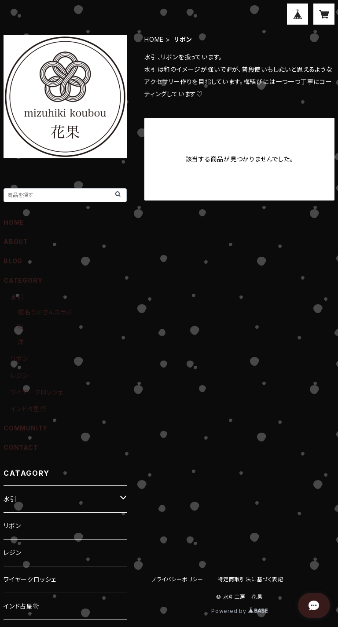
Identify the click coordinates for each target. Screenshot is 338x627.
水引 (17, 297)
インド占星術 (29, 408)
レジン (19, 375)
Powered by (239, 611)
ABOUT (16, 241)
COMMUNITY (26, 428)
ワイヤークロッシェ (37, 392)
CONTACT (21, 447)
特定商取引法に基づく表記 (250, 579)
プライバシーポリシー (177, 579)
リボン (19, 358)
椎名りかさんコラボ (45, 312)
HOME (154, 39)
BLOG (13, 261)
